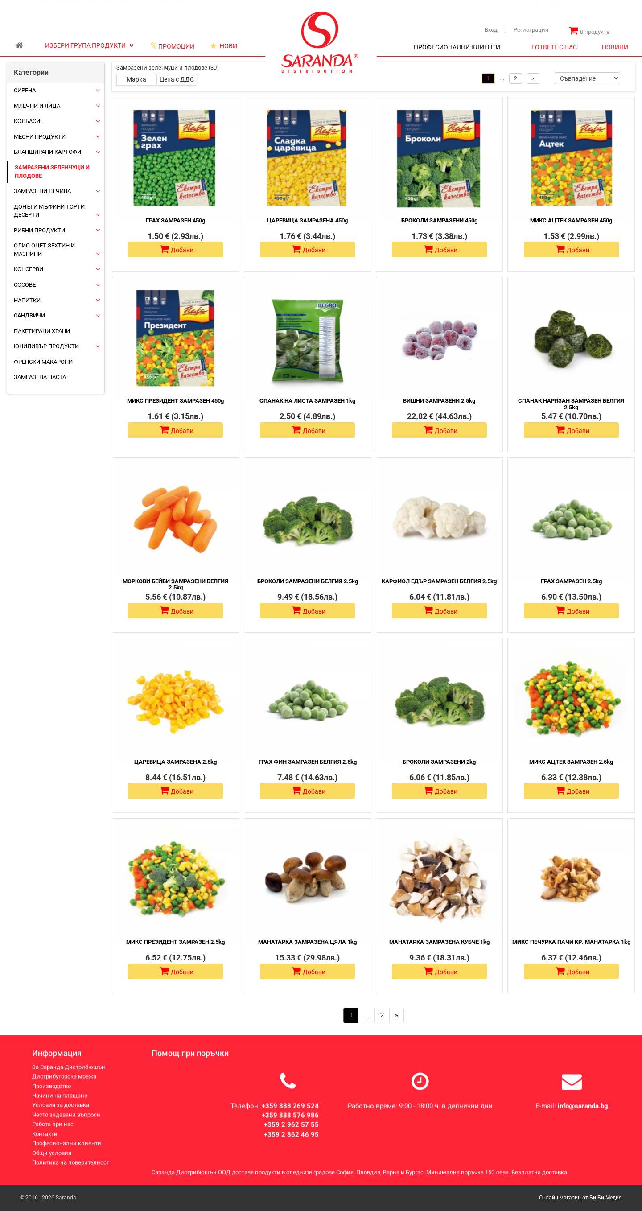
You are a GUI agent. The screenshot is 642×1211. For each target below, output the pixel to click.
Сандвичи (29, 315)
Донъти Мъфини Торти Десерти (49, 210)
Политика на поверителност (70, 1170)
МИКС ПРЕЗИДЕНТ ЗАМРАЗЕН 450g (175, 400)
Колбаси (27, 121)
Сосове (25, 284)
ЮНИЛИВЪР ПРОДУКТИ (46, 346)
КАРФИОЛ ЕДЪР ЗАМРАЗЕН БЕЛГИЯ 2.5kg (439, 581)
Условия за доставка (60, 1113)
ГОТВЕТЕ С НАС (554, 47)
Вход (491, 29)
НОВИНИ (615, 47)
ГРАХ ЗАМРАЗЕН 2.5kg (571, 581)
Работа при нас (53, 1132)
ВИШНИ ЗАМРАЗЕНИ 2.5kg (439, 400)
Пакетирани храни (42, 331)
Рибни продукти (39, 230)
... (366, 1015)
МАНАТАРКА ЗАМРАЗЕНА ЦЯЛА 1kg (307, 942)
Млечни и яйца (37, 106)
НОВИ (223, 45)
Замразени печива (42, 191)
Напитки (27, 300)
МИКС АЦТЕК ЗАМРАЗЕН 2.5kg (571, 761)
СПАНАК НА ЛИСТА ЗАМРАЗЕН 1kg (307, 400)
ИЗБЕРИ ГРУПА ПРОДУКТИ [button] (89, 45)
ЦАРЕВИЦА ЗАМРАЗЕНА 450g (307, 220)
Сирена (25, 90)
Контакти (210, 8)
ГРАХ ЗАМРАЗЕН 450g (175, 220)
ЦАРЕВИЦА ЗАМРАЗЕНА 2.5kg (175, 761)
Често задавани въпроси (66, 1122)
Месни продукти (40, 136)
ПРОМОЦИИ (172, 46)
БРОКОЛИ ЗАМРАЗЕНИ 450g (439, 220)
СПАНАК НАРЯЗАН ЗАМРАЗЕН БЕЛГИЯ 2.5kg (571, 403)
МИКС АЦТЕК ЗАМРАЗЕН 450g (571, 220)
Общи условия (51, 1160)
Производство (174, 8)
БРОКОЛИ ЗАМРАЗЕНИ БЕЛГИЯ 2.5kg (307, 581)
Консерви (28, 269)
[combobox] (602, 15)
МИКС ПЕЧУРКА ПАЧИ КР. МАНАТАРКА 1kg (571, 942)
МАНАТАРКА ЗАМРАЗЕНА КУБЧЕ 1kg (439, 942)
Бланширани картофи (47, 151)
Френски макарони (43, 361)
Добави (176, 249)
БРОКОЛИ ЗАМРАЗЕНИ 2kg (439, 761)
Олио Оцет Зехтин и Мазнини (44, 249)
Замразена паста (40, 377)
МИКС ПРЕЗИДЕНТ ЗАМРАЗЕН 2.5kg (175, 942)
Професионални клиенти (66, 1151)
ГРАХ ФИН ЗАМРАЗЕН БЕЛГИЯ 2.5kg (308, 761)
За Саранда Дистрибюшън (50, 8)
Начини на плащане (59, 1103)
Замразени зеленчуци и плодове (52, 171)
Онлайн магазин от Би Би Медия (580, 1198)
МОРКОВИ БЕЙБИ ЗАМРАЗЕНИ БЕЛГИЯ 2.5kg (175, 584)
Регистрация (526, 29)
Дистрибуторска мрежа (120, 8)
